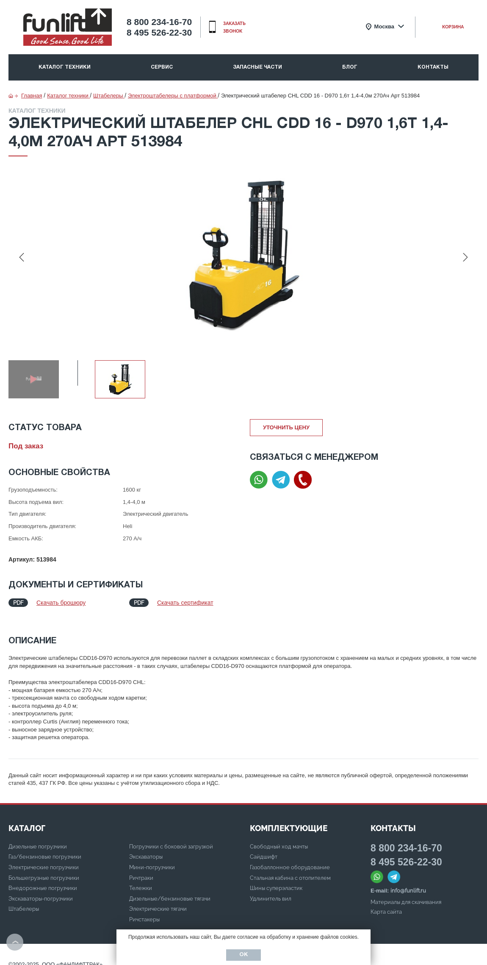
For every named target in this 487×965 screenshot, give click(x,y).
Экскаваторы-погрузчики (40, 890)
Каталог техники (65, 67)
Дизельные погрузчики (37, 838)
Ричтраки (141, 869)
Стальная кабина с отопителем (290, 869)
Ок (243, 954)
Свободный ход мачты (279, 838)
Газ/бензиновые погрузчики (44, 848)
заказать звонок (234, 27)
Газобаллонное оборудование (290, 859)
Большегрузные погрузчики (43, 869)
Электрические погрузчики (43, 859)
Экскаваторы (146, 848)
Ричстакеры (144, 911)
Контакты (433, 67)
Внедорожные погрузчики (42, 879)
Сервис (162, 67)
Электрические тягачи (158, 900)
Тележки (140, 879)
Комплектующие (288, 819)
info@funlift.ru (408, 882)
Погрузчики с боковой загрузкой (171, 838)
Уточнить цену (286, 427)
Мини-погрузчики (152, 859)
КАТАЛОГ (26, 819)
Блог (349, 67)
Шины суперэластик (276, 879)
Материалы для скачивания (406, 893)
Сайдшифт (263, 848)
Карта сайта (386, 903)
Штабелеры (23, 900)
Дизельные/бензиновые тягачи (169, 890)
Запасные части (257, 67)
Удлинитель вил (270, 890)
